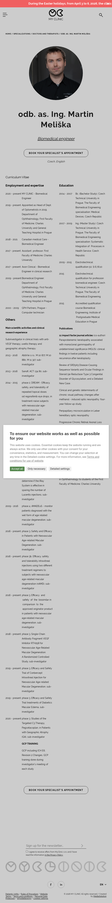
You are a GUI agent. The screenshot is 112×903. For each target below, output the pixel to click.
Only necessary (36, 468)
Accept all (17, 468)
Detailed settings (60, 468)
